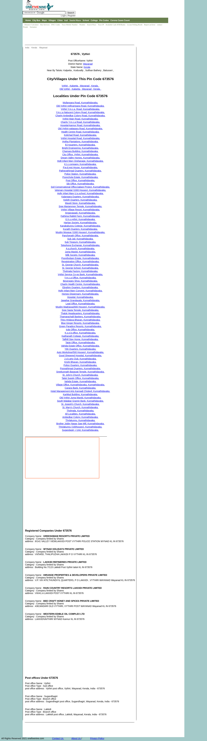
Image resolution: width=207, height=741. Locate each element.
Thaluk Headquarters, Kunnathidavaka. (80, 313)
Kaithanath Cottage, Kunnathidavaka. (80, 336)
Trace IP (101, 25)
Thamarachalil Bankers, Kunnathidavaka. (80, 316)
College (94, 20)
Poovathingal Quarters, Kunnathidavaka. (80, 368)
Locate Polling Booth (135, 25)
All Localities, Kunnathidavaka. (80, 414)
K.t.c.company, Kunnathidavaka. (80, 164)
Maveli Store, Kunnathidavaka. (80, 203)
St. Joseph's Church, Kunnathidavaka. (80, 404)
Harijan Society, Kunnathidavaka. (80, 222)
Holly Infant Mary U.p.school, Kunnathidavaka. (80, 193)
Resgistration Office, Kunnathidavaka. (80, 261)
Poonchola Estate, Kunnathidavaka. (80, 177)
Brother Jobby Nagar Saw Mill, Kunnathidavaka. (80, 423)
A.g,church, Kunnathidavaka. (80, 248)
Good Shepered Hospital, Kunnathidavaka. (80, 355)
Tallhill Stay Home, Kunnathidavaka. (80, 339)
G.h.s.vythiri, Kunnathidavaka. (80, 219)
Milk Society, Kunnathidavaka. (80, 255)
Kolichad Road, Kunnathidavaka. (80, 135)
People (25, 27)
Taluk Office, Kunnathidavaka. (80, 342)
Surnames (33, 27)
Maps (44, 20)
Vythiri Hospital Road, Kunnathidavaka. (80, 138)
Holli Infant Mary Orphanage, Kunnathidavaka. (80, 161)
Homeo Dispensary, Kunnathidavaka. (80, 294)
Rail (66, 20)
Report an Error (150, 25)
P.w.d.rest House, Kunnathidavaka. (80, 167)
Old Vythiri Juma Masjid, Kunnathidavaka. (80, 397)
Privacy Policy (97, 738)
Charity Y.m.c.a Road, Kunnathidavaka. (80, 122)
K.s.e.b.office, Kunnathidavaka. (80, 333)
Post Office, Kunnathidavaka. (80, 180)
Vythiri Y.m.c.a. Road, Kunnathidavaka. (80, 109)
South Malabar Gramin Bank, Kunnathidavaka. (80, 401)
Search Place (92, 25)
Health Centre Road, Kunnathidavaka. (80, 131)
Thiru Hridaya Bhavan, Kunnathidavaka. (80, 320)
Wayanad (43, 48)
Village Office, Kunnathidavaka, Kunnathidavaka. (80, 384)
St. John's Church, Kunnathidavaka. (80, 375)
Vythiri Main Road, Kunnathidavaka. (80, 119)
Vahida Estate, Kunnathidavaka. (80, 381)
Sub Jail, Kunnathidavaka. (80, 238)
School (86, 20)
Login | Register (68, 15)
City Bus (36, 20)
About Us (76, 738)
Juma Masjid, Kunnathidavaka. (80, 251)
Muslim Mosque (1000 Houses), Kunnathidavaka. (80, 232)
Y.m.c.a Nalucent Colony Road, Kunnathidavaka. (80, 112)
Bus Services (44, 25)
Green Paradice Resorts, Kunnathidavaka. (80, 326)
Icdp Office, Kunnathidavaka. (80, 329)
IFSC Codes (55, 25)
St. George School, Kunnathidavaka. (80, 268)
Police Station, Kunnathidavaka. (80, 174)
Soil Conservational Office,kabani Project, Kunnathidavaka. (80, 187)
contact (160, 25)
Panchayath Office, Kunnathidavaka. (80, 235)
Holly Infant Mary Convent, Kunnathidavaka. (80, 290)
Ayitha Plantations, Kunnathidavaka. (80, 141)
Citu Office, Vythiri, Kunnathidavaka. (80, 154)
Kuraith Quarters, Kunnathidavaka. (80, 229)
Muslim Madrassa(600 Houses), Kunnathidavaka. (80, 307)
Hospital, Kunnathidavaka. (80, 297)
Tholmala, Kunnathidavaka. (80, 410)
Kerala (34, 48)
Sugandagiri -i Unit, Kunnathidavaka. (80, 430)
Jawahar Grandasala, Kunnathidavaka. (80, 300)
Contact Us (58, 738)
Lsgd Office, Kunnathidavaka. (80, 303)
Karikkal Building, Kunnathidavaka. (80, 394)
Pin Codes (104, 20)
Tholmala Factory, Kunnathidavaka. (80, 271)
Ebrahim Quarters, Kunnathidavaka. (80, 287)
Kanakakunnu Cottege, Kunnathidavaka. (80, 226)
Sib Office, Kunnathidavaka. (80, 183)
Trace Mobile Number (70, 25)
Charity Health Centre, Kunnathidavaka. (80, 284)
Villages (52, 20)
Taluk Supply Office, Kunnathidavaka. (80, 378)
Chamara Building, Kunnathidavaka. (80, 151)
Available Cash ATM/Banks (115, 25)
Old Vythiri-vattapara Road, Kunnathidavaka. (80, 128)
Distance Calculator (31, 25)
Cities (60, 20)
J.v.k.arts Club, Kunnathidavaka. (80, 358)
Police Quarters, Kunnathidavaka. (80, 365)
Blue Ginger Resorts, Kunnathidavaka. (80, 323)
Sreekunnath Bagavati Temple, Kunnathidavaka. (80, 371)
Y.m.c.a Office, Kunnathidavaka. (80, 277)
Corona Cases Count (120, 20)
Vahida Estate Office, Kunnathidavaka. (80, 345)
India (27, 48)
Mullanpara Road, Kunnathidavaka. (80, 102)
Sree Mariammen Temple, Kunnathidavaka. (80, 206)
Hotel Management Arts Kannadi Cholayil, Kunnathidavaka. (80, 391)
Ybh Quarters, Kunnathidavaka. (80, 349)
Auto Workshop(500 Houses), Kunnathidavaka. (80, 352)
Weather (82, 25)
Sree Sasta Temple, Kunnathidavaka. (80, 310)
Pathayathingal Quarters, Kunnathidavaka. (80, 170)
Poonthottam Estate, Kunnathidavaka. (80, 258)
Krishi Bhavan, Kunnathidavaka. (80, 362)
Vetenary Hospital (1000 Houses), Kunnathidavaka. (80, 190)
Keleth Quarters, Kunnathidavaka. (80, 200)
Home (28, 20)
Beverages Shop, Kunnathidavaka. (80, 281)
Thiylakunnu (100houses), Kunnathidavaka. (80, 427)
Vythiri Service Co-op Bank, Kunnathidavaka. (80, 274)
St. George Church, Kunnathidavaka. (80, 264)
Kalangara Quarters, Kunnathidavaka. (80, 196)
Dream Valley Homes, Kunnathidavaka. (80, 157)
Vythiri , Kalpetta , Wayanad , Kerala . (80, 85)
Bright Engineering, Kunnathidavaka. (80, 148)
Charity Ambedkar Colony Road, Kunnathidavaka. (80, 115)
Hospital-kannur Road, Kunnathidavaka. (80, 125)
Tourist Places (75, 20)
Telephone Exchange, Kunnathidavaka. (80, 245)
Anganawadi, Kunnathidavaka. (80, 213)
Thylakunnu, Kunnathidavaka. (80, 420)
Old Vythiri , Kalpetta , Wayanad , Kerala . (80, 89)
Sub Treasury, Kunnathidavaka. (80, 242)
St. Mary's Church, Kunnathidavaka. (80, 407)
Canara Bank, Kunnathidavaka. (80, 388)
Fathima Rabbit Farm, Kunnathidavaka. (80, 216)
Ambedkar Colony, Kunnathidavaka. (80, 417)
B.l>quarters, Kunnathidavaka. (80, 144)
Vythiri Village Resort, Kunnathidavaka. (80, 209)
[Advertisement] (81, 36)
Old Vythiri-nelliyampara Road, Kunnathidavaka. (80, 106)
